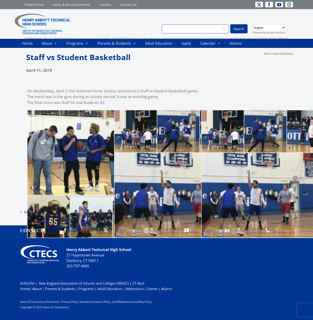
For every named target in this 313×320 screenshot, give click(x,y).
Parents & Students (117, 43)
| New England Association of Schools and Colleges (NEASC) (82, 283)
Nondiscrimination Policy (95, 302)
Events (152, 288)
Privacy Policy (69, 302)
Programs (77, 43)
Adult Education (158, 43)
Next (284, 212)
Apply (186, 43)
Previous (31, 212)
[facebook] (269, 4)
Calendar (210, 43)
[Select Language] (269, 27)
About (49, 43)
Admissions (135, 288)
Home (27, 43)
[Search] (195, 28)
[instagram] (289, 4)
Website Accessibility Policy (135, 302)
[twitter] (259, 4)
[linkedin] (227, 230)
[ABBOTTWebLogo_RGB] (42, 15)
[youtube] (279, 4)
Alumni (236, 43)
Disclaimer (53, 302)
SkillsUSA (27, 283)
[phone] (267, 230)
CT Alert (138, 283)
